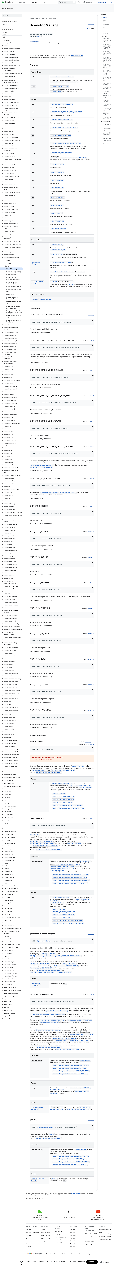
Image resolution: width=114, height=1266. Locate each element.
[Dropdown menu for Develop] (39, 2)
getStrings (54, 281)
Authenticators (85, 861)
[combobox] (67, 2)
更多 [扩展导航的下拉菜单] (45, 2)
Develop (44, 18)
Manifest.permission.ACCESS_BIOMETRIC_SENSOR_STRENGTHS (50, 972)
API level (4, 34)
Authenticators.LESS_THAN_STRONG (42, 968)
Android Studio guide (91, 1233)
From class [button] (41, 299)
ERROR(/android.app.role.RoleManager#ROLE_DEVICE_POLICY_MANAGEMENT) (55, 956)
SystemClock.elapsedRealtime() (57, 1011)
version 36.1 (91, 531)
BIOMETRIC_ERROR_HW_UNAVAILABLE (62, 104)
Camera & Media (45, 1238)
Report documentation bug (105, 1233)
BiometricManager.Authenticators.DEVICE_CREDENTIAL (70, 880)
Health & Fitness (45, 1235)
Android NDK (88, 1244)
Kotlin (86, 28)
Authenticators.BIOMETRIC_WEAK (41, 467)
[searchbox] (12, 15)
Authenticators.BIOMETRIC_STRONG (42, 465)
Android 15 (73, 1235)
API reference (7, 9)
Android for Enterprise (32, 1232)
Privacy (43, 1241)
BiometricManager (57, 82)
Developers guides (90, 1236)
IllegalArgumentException (49, 1022)
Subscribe (92, 1262)
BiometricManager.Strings (60, 86)
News (27, 1241)
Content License (75, 1193)
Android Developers (35, 18)
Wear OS (57, 1234)
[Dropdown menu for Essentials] (27, 2)
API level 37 (91, 582)
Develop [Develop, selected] (34, 2)
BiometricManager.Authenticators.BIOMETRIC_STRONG (70, 875)
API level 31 (91, 1120)
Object (38, 36)
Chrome (56, 1254)
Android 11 (73, 1246)
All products (91, 1254)
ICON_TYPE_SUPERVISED (58, 229)
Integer (37, 262)
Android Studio (102, 2)
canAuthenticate (56, 245)
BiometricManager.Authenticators (62, 77)
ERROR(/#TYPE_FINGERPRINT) (40, 964)
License (34, 1261)
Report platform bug (105, 1229)
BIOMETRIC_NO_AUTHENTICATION (61, 153)
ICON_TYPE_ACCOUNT (57, 172)
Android (28, 1229)
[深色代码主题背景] (93, 320)
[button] (11, 32)
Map (33, 262)
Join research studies (105, 1239)
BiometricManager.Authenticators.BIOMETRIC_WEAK (69, 877)
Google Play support (105, 1236)
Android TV (58, 1243)
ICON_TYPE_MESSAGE (57, 188)
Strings (70, 284)
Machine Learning (46, 1232)
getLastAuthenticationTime (60, 272)
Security (28, 1235)
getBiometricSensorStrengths (61, 262)
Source (28, 1238)
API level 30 (91, 446)
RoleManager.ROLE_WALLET (48, 954)
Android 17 (73, 1229)
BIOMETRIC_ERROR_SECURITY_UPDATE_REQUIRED (66, 143)
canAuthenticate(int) (58, 250)
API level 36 (91, 340)
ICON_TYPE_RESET (56, 213)
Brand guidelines (43, 1261)
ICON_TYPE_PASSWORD (57, 197)
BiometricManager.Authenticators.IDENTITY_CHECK (69, 883)
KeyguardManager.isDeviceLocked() (48, 1030)
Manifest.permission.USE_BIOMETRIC (48, 772)
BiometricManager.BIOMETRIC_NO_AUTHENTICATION (47, 1014)
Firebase (64, 1254)
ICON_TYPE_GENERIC (57, 180)
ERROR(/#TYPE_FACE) (69, 964)
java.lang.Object (34, 41)
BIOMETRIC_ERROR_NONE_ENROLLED (61, 120)
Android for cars (60, 1240)
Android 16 (73, 1232)
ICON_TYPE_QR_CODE (57, 205)
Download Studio (89, 1241)
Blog (27, 1244)
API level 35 (91, 478)
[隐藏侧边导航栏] (21, 1263)
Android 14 (73, 1238)
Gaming (43, 1229)
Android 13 (73, 1241)
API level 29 (91, 24)
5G (42, 1244)
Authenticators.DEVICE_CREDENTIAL (45, 845)
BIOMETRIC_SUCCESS (57, 164)
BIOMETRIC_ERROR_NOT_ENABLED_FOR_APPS (64, 127)
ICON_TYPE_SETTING (57, 221)
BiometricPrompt (77, 55)
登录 (110, 2)
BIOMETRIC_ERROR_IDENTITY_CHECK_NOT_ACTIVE (66, 112)
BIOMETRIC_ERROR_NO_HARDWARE (61, 135)
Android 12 (73, 1244)
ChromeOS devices (60, 1237)
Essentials (22, 2)
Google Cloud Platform (77, 1254)
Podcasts (28, 1246)
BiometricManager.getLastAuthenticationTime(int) (68, 158)
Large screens (59, 1231)
